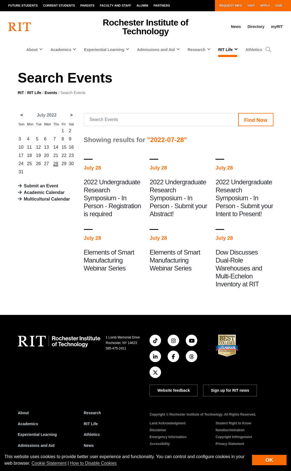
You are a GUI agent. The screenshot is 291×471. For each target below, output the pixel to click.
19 (38, 155)
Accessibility (160, 444)
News (236, 26)
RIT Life (34, 93)
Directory (256, 26)
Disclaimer (158, 430)
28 (55, 163)
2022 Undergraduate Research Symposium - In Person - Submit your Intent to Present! (244, 198)
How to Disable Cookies (93, 463)
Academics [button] (60, 49)
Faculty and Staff (115, 5)
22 (64, 155)
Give (278, 5)
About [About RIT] (23, 413)
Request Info (230, 5)
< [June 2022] (22, 115)
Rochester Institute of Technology (145, 27)
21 (55, 155)
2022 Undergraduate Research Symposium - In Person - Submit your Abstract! (178, 198)
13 (46, 147)
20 (46, 155)
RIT (21, 93)
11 (29, 147)
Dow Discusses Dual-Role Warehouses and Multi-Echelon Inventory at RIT (238, 268)
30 (71, 163)
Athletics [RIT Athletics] (92, 434)
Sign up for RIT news (230, 390)
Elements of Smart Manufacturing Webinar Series (109, 260)
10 (21, 147)
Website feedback (173, 390)
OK (269, 460)
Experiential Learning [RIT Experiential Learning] (37, 434)
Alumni (142, 5)
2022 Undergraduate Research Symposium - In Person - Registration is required (112, 198)
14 (55, 147)
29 (64, 163)
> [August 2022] (71, 115)
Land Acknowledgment (168, 423)
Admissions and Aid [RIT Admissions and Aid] (36, 445)
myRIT (277, 26)
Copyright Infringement (234, 437)
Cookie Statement (49, 463)
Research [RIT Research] (92, 413)
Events (51, 93)
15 (64, 147)
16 (71, 147)
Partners (162, 5)
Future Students (23, 5)
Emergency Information (168, 437)
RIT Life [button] (225, 49)
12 (38, 147)
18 (29, 155)
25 (29, 163)
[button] (268, 49)
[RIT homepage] (19, 27)
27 (46, 163)
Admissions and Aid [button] (156, 49)
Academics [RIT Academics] (28, 424)
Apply (265, 5)
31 (21, 172)
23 (71, 155)
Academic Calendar (44, 192)
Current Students (59, 5)
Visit (251, 5)
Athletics (253, 49)
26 (38, 163)
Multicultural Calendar (47, 199)
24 (21, 163)
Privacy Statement (230, 444)
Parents (87, 5)
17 (21, 155)
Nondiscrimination (230, 430)
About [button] (32, 49)
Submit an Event (41, 186)
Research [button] (197, 49)
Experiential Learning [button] (104, 49)
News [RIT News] (89, 445)
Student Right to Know (233, 423)
